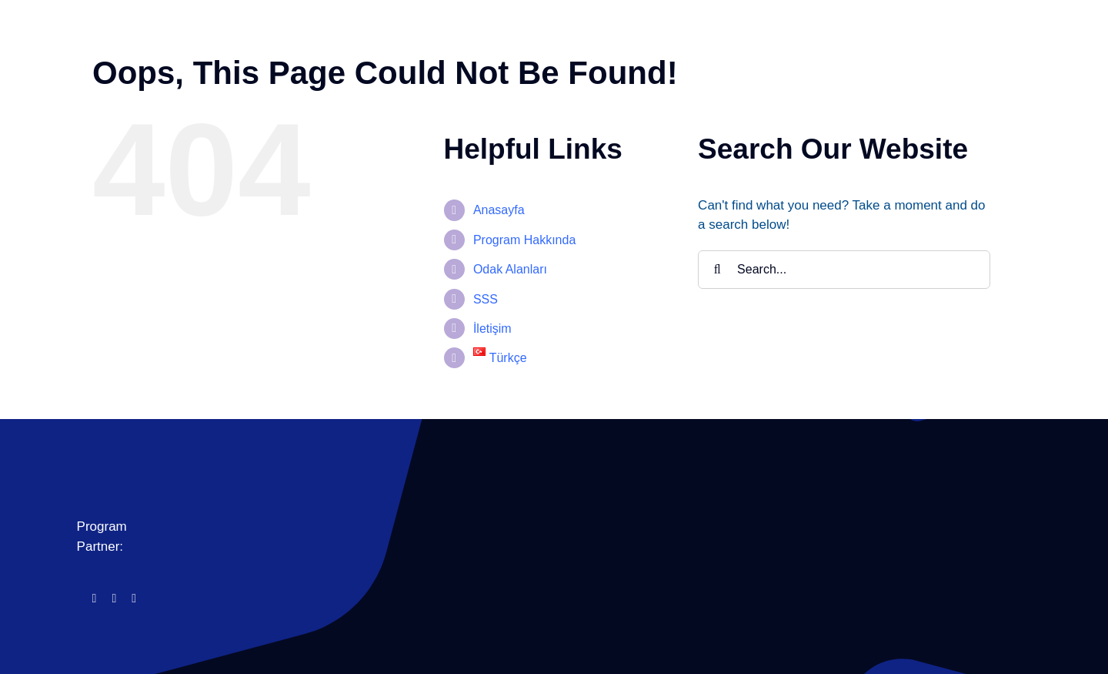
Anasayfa (499, 209)
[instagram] (114, 598)
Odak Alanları (510, 269)
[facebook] (94, 598)
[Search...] (844, 269)
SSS (485, 299)
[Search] (717, 269)
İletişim (492, 328)
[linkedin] (134, 598)
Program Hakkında (524, 239)
